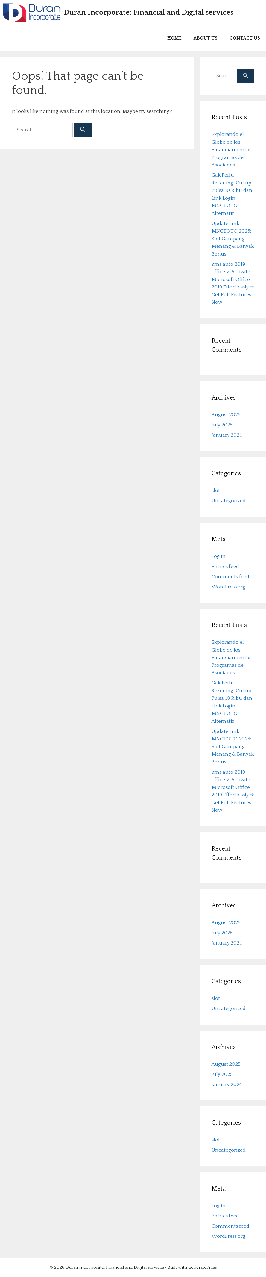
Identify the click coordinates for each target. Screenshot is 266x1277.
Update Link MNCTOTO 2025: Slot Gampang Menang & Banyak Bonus (233, 239)
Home (174, 38)
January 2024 (227, 435)
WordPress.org (228, 587)
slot (216, 491)
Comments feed (230, 576)
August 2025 (226, 414)
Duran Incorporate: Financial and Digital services (148, 12)
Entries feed (225, 566)
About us (206, 38)
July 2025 (222, 425)
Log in (219, 556)
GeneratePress (202, 1267)
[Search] (83, 130)
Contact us (244, 38)
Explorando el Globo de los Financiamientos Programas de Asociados (231, 150)
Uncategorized (229, 501)
